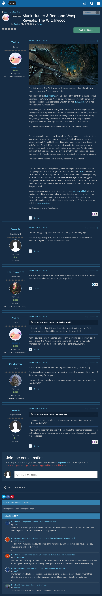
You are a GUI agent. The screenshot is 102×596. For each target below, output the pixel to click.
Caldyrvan (15, 364)
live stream (50, 96)
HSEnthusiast (19, 541)
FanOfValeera (15, 272)
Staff (16, 524)
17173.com (79, 102)
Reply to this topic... (26, 474)
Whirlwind (49, 177)
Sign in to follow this (12, 12)
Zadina (17, 24)
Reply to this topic (86, 30)
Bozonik (15, 229)
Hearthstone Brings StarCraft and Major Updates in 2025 (34, 521)
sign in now (63, 462)
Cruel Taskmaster (63, 177)
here (81, 171)
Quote (36, 218)
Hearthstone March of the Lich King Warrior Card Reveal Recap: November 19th (43, 555)
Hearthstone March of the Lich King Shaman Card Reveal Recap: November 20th (43, 538)
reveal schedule (42, 203)
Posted (38, 40)
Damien (17, 588)
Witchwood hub (79, 191)
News (39, 24)
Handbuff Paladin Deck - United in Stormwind (29, 585)
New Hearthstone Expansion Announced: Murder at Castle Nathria (38, 568)
